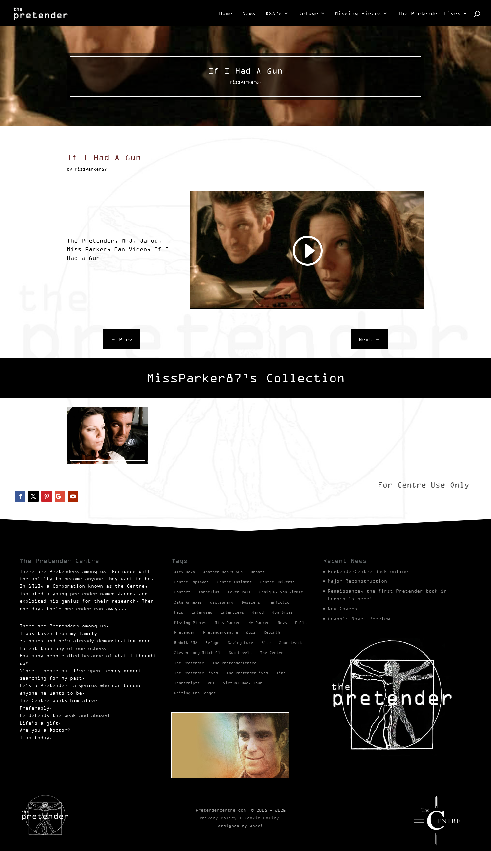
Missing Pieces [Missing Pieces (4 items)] (190, 623)
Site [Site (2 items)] (266, 643)
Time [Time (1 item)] (281, 673)
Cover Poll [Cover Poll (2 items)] (239, 592)
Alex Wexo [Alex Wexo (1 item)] (184, 572)
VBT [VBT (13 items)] (211, 683)
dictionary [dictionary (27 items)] (221, 602)
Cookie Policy (262, 818)
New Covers (342, 608)
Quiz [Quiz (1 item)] (250, 632)
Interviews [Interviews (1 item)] (232, 612)
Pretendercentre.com (221, 810)
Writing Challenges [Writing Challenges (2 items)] (195, 693)
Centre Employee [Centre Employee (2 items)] (191, 582)
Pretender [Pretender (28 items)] (184, 632)
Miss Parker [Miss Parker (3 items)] (227, 623)
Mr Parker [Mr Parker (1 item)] (258, 623)
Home (225, 13)
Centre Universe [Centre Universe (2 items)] (277, 582)
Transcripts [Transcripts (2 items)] (187, 683)
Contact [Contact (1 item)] (182, 592)
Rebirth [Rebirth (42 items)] (272, 632)
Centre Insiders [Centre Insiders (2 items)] (234, 582)
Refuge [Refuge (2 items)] (212, 643)
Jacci (256, 826)
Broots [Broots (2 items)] (258, 572)
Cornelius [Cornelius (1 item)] (209, 592)
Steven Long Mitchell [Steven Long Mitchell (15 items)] (197, 653)
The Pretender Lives (429, 13)
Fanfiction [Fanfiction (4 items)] (279, 602)
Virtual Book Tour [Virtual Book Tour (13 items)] (242, 683)
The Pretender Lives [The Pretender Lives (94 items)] (196, 673)
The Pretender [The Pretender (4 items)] (189, 663)
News (248, 13)
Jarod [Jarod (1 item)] (258, 612)
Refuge (308, 13)
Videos (110, 469)
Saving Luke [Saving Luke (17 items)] (240, 643)
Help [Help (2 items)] (178, 612)
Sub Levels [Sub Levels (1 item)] (240, 653)
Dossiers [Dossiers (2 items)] (251, 602)
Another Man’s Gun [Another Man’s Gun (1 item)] (223, 572)
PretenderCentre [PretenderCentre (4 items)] (220, 632)
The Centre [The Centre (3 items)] (271, 653)
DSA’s (273, 13)
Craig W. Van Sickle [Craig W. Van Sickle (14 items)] (281, 592)
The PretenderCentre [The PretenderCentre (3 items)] (234, 663)
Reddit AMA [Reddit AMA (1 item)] (185, 643)
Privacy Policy (218, 818)
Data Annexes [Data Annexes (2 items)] (188, 602)
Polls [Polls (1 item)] (301, 623)
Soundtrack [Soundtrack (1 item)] (290, 643)
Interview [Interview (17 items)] (202, 612)
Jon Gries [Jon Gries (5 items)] (282, 612)
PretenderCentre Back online (368, 571)
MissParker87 (83, 469)
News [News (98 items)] (282, 623)
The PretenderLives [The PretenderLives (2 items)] (247, 673)
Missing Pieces (358, 13)
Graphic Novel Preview (359, 618)
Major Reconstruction (357, 581)
